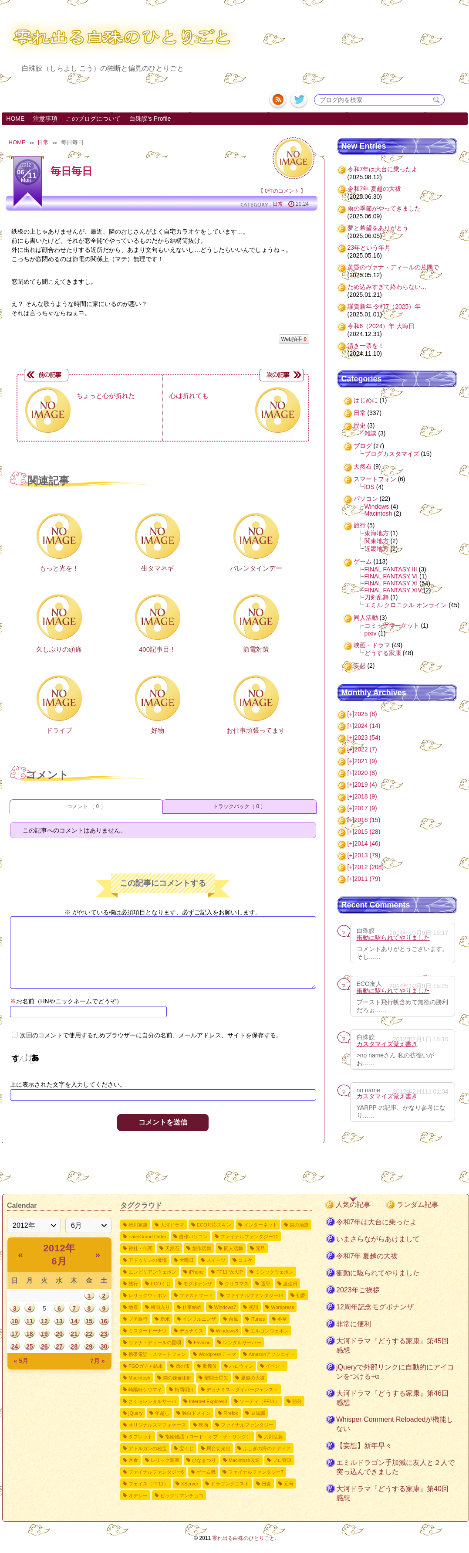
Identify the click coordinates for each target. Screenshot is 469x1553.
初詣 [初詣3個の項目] (253, 1307)
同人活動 (366, 617)
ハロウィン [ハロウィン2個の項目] (241, 1366)
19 (44, 1333)
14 (74, 1321)
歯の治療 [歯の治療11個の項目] (299, 1224)
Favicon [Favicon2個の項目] (202, 1342)
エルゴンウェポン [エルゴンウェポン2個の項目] (269, 1330)
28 (74, 1346)
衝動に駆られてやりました (393, 937)
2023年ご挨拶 (358, 1290)
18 (29, 1333)
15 (88, 1321)
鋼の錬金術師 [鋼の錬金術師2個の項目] (177, 1377)
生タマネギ (157, 568)
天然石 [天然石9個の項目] (172, 1248)
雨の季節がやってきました (384, 208)
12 (44, 1321)
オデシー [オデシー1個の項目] (138, 1495)
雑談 (370, 433)
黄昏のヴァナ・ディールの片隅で (393, 267)
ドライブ (59, 730)
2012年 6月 (59, 1255)
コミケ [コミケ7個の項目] (245, 1260)
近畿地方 (376, 548)
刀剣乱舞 (376, 597)
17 (14, 1333)
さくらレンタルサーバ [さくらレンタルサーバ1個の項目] (152, 1401)
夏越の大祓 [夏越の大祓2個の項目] (253, 1377)
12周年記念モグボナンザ (375, 1307)
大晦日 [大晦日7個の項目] (186, 1260)
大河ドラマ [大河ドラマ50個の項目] (172, 1224)
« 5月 (21, 1360)
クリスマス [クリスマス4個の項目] (237, 1283)
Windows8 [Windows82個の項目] (227, 1330)
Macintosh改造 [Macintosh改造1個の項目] (244, 1460)
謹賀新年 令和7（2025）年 (384, 306)
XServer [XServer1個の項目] (190, 1483)
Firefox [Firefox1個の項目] (230, 1413)
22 (88, 1333)
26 (44, 1346)
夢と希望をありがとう (378, 227)
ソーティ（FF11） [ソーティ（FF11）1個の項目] (260, 1401)
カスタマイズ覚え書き (387, 1043)
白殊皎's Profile (150, 118)
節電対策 (256, 649)
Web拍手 (294, 339)
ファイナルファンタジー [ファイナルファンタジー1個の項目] (247, 1424)
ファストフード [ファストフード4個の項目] (196, 1295)
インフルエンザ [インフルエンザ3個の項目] (199, 1319)
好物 (157, 730)
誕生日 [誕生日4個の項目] (290, 1283)
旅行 (360, 525)
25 (29, 1346)
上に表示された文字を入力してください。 (68, 1084)
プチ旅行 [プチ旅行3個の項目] (138, 1319)
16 (104, 1321)
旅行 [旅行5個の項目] (133, 1283)
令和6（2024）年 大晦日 (381, 326)
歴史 (360, 425)
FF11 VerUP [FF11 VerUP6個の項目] (229, 1271)
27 (59, 1346)
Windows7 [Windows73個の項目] (225, 1307)
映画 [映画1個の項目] (203, 1424)
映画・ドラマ (372, 645)
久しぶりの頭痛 (59, 649)
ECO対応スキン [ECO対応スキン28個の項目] (214, 1224)
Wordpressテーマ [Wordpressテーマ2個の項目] (217, 1354)
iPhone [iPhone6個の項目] (196, 1271)
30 (104, 1346)
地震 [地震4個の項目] (133, 1307)
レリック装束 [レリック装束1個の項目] (165, 1460)
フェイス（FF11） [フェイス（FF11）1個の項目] (148, 1483)
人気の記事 (353, 1204)
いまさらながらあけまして (378, 1239)
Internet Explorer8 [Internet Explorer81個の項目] (208, 1401)
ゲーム (363, 561)
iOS (369, 486)
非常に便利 (353, 1324)
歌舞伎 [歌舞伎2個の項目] (209, 1366)
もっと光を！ (59, 568)
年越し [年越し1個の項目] (162, 1413)
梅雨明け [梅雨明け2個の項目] (184, 1389)
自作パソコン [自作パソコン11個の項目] (193, 1236)
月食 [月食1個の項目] (133, 1460)
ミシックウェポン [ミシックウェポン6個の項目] (274, 1271)
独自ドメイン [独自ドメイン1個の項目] (196, 1413)
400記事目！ (157, 649)
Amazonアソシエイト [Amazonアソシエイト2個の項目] (272, 1354)
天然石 (363, 466)
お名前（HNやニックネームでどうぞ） (66, 1001)
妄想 (360, 665)
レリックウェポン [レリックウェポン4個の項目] (147, 1295)
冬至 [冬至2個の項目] (282, 1319)
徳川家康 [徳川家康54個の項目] (138, 1224)
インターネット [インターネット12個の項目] (260, 1224)
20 (59, 1333)
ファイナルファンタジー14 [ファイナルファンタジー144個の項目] (254, 1295)
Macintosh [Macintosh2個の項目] (139, 1377)
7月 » (97, 1360)
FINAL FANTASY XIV (393, 590)
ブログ (363, 445)
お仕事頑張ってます (255, 730)
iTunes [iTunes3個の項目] (258, 1319)
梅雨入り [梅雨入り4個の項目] (160, 1307)
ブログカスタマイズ (391, 453)
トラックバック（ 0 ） (239, 806)
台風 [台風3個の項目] (233, 1319)
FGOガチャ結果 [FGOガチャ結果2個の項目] (145, 1366)
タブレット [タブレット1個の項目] (140, 1436)
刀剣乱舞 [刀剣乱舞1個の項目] (273, 1436)
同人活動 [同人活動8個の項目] (233, 1248)
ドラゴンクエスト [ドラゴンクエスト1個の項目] (230, 1483)
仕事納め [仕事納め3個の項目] (192, 1307)
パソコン (366, 498)
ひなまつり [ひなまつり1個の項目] (204, 1460)
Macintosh (378, 513)
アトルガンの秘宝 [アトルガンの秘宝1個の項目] (147, 1448)
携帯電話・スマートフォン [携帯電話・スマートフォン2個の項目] (157, 1354)
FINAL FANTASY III (390, 569)
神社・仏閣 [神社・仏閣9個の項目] (140, 1248)
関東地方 (376, 540)
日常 (43, 142)
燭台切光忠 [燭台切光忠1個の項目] (218, 1448)
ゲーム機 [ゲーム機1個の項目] (206, 1472)
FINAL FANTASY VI (391, 576)
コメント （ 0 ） (86, 806)
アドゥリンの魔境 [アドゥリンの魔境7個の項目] (147, 1260)
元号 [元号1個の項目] (289, 1483)
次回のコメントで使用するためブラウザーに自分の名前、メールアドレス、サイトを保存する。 (151, 1035)
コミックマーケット (391, 625)
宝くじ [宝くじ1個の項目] (186, 1448)
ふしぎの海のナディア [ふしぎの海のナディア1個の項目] (267, 1448)
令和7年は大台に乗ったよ (383, 169)
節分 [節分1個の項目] (297, 1401)
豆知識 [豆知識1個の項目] (258, 1413)
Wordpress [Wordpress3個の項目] (282, 1307)
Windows (376, 506)
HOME (15, 118)
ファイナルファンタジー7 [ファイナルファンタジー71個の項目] (255, 1472)
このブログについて (93, 118)
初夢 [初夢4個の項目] (301, 1295)
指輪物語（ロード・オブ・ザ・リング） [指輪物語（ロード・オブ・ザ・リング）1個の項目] (208, 1436)
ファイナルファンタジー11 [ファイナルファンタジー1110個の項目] (249, 1236)
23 (104, 1333)
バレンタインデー (256, 568)
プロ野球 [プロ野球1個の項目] (282, 1460)
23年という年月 (369, 247)
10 (14, 1321)
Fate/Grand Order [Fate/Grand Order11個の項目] (147, 1236)
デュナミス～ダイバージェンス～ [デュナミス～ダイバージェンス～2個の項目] (242, 1389)
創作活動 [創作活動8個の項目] (201, 1248)
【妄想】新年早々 (364, 1445)
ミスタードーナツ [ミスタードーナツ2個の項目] (147, 1330)
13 (59, 1321)
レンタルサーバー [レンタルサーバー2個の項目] (242, 1342)
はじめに (366, 400)
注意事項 (45, 118)
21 (74, 1333)
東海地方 (376, 533)
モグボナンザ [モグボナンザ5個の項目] (197, 1283)
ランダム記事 (418, 1204)
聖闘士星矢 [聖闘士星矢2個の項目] (216, 1377)
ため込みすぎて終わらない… (387, 286)
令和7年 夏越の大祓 (375, 188)
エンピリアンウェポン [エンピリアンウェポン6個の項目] (152, 1271)
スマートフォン (375, 479)
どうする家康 (382, 652)
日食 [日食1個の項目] (266, 1483)
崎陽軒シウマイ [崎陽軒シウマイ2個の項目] (145, 1389)
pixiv (370, 633)
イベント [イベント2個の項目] (275, 1366)
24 (14, 1346)
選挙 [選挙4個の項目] (265, 1283)
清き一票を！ (366, 345)
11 (29, 1321)
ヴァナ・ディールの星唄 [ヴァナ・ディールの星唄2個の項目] (154, 1342)
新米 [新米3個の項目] (165, 1319)
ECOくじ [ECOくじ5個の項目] (161, 1283)
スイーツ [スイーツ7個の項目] (216, 1260)
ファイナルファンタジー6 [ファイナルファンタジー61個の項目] (156, 1472)
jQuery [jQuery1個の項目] (135, 1413)
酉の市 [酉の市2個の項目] (182, 1366)
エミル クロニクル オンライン (405, 604)
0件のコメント (282, 191)
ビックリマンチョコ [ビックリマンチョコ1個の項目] (181, 1495)
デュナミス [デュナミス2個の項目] (191, 1330)
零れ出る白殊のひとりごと (243, 1538)
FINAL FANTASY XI (391, 583)
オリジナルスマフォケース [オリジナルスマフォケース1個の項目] (157, 1424)
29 (88, 1346)
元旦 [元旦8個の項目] (260, 1248)
